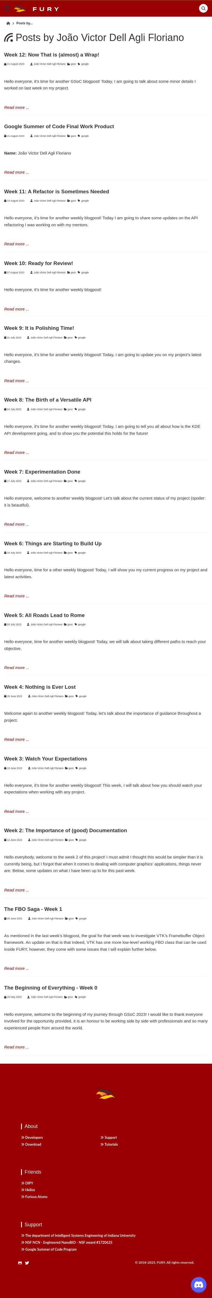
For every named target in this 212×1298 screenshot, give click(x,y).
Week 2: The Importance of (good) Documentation (65, 830)
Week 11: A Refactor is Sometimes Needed (56, 191)
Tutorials (109, 1144)
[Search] (203, 8)
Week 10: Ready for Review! (38, 263)
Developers (32, 1137)
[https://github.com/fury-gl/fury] (21, 1263)
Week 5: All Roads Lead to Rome (44, 615)
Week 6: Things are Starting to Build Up (53, 543)
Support (108, 1137)
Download (31, 1144)
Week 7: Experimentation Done (42, 472)
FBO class (164, 942)
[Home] (8, 23)
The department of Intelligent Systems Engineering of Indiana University (78, 1235)
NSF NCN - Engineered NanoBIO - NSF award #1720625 (67, 1242)
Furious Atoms (34, 1197)
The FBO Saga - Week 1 (33, 909)
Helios (28, 1190)
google (85, 64)
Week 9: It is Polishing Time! (39, 328)
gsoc (73, 64)
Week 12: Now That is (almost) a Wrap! (51, 55)
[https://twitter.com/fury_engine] (28, 1263)
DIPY (27, 1183)
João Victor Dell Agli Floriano (50, 64)
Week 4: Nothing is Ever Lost (40, 687)
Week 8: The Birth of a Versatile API (47, 400)
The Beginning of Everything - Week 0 (50, 988)
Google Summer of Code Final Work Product (59, 126)
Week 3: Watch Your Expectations (45, 759)
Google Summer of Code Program (49, 1249)
